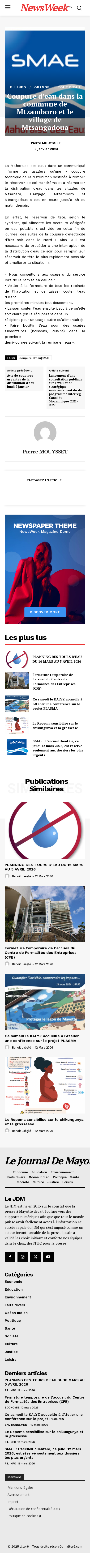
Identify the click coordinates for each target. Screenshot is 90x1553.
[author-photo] (8, 876)
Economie (12, 1407)
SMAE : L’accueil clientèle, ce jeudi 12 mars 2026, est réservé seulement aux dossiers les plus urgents (58, 748)
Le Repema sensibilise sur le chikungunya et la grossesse (55, 725)
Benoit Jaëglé (21, 876)
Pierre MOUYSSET (46, 143)
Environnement (17, 1424)
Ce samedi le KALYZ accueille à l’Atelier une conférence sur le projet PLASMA (57, 704)
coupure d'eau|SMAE (34, 358)
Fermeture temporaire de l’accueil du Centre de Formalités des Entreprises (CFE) (54, 681)
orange (42, 87)
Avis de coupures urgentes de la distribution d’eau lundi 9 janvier (20, 381)
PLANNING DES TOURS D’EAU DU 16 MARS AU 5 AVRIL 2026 (57, 659)
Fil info (18, 87)
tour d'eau (69, 87)
